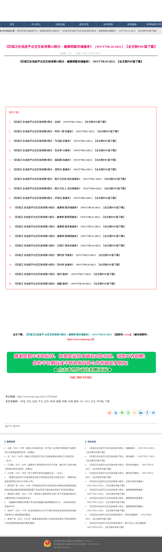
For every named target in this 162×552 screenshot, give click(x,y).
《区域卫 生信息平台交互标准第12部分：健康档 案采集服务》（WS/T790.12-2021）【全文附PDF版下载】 (70, 226)
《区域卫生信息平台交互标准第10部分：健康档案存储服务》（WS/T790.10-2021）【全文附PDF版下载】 (109, 31)
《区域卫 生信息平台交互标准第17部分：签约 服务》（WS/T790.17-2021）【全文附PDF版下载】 (65, 274)
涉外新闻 (108, 24)
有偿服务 (132, 24)
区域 (22, 401)
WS (82, 401)
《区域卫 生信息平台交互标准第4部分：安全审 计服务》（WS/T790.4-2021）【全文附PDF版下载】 (64, 150)
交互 (46, 401)
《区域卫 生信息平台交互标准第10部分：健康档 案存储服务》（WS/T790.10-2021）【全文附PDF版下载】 (70, 207)
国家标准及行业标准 (49, 31)
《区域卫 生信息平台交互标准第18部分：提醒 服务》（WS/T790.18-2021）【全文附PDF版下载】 (65, 283)
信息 (34, 401)
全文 (93, 401)
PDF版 (100, 401)
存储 (70, 401)
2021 (87, 401)
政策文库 (84, 24)
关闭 (16, 426)
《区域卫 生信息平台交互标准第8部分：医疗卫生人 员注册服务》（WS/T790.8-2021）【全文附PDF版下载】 (69, 188)
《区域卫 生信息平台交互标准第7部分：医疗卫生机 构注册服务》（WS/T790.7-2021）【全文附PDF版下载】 (69, 179)
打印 (9, 426)
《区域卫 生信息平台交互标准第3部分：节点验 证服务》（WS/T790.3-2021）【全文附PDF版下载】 (64, 141)
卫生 (28, 401)
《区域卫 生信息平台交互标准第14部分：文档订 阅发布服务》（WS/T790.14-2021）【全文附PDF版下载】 (70, 245)
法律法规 (60, 24)
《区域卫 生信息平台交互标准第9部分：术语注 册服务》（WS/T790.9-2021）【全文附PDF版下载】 (64, 198)
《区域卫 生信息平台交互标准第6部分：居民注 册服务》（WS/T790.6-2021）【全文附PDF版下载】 (64, 169)
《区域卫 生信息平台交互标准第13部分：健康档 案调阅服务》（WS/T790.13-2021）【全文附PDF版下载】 (70, 236)
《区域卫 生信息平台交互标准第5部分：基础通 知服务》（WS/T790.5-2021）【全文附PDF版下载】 (64, 160)
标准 (52, 401)
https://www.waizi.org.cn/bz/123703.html (37, 396)
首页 (12, 24)
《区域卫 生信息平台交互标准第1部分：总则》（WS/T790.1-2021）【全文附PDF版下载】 (59, 122)
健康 (58, 401)
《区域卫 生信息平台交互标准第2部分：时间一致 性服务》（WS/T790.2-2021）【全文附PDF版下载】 (66, 131)
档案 (64, 401)
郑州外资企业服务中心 (27, 31)
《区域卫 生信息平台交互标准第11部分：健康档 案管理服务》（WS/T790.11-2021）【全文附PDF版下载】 (69, 217)
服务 (76, 401)
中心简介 (36, 24)
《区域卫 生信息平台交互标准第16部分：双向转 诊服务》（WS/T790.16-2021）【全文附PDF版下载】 (67, 264)
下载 (107, 401)
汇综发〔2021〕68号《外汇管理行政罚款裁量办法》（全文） (35, 473)
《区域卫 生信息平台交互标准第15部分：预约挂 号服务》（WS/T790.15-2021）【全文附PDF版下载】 (67, 255)
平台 (40, 401)
